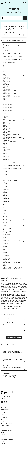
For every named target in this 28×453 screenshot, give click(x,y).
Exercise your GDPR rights (7, 445)
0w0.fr (6, 24)
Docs (2, 436)
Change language (6, 396)
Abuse (2, 441)
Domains (3, 420)
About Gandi (4, 407)
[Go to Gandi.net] (5, 2)
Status (2, 432)
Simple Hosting (5, 425)
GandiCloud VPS (5, 427)
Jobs (2, 414)
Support (3, 434)
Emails (2, 421)
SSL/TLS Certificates (6, 423)
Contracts (3, 443)
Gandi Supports (5, 409)
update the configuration (19, 28)
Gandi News (4, 412)
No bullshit (3, 411)
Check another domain (14, 337)
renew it (13, 31)
